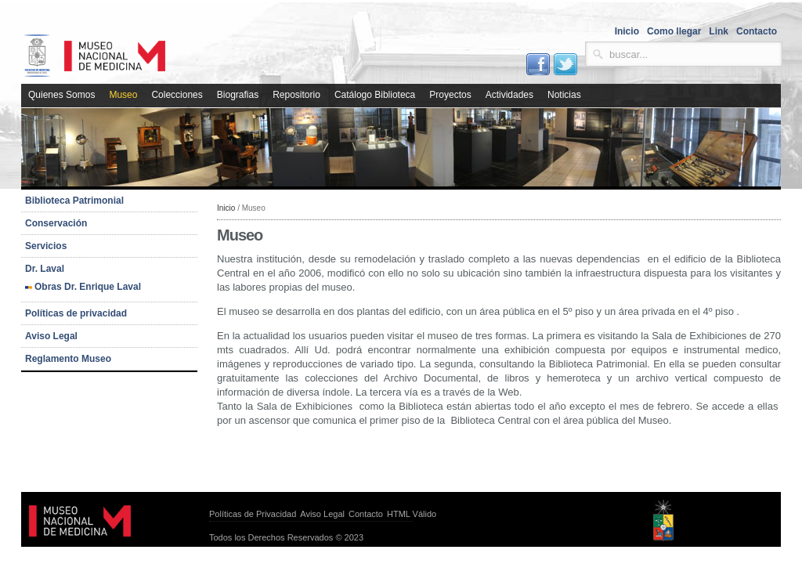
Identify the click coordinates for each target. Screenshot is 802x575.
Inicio (226, 208)
